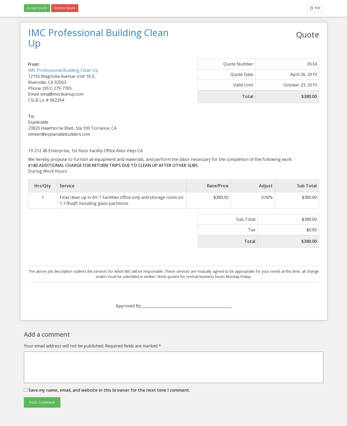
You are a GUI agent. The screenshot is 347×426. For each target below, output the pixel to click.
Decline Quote (64, 8)
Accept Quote (37, 8)
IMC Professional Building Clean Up (63, 70)
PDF (315, 8)
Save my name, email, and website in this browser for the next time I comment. (109, 390)
